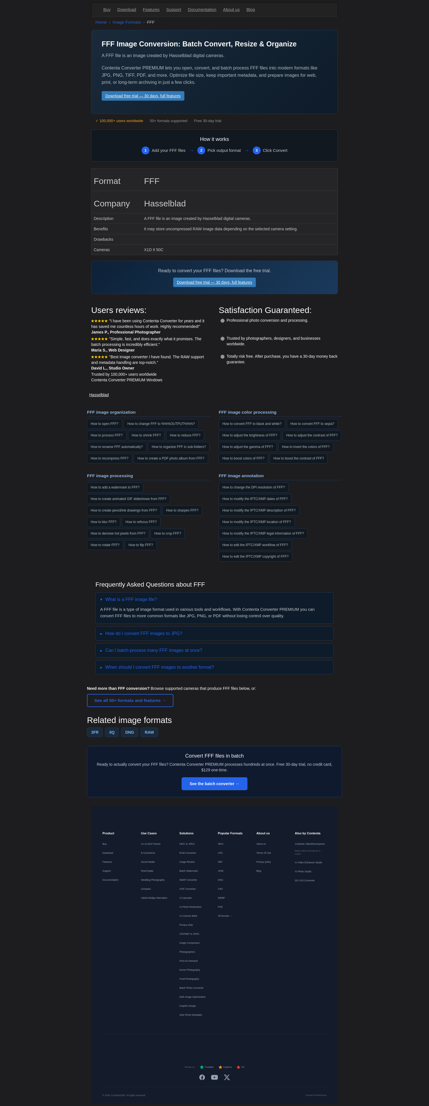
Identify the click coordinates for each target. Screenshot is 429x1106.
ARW (221, 871)
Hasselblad (99, 395)
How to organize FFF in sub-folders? (179, 447)
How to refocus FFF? (141, 522)
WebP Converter (188, 880)
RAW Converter (187, 853)
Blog (250, 9)
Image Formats (127, 22)
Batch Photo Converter (191, 987)
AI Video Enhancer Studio (308, 862)
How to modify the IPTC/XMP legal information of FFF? (263, 533)
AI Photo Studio (303, 871)
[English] (159, 1044)
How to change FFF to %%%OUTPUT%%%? (161, 424)
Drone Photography (189, 969)
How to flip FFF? (140, 545)
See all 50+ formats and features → (130, 700)
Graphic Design (187, 1005)
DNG (129, 732)
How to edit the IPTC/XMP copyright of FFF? (255, 556)
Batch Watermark (188, 871)
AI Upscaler (185, 897)
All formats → (225, 915)
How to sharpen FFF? (182, 510)
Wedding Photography (153, 880)
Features (151, 9)
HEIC (221, 844)
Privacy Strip (186, 924)
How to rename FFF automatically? (117, 447)
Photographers (187, 951)
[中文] (270, 1044)
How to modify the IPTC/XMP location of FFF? (256, 522)
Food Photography (189, 978)
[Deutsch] (169, 1044)
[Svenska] (250, 1044)
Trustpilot (207, 1067)
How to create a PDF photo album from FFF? (170, 458)
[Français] (179, 1044)
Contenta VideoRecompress (310, 844)
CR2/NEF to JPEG (189, 933)
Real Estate (147, 871)
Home (101, 22)
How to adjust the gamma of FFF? (247, 447)
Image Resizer (187, 862)
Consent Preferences (316, 1095)
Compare (146, 888)
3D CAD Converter (305, 880)
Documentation (202, 9)
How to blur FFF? (104, 522)
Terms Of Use (263, 853)
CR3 (220, 888)
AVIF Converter (187, 888)
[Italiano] (209, 1044)
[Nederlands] (189, 1044)
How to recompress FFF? (109, 458)
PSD (220, 906)
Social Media (148, 862)
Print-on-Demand (188, 960)
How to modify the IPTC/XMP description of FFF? (259, 510)
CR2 (220, 853)
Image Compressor (189, 942)
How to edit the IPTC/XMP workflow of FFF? (255, 545)
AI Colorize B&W (188, 915)
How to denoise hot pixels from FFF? (118, 533)
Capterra (225, 1067)
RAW (149, 732)
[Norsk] (240, 1044)
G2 (240, 1067)
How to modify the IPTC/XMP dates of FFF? (255, 499)
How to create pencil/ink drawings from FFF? (124, 510)
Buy (107, 9)
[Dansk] (229, 1044)
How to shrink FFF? (146, 435)
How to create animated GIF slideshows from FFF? (128, 499)
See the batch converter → (215, 783)
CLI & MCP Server (151, 844)
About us (231, 9)
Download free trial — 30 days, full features (143, 96)
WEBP (221, 897)
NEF (220, 862)
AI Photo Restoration (190, 906)
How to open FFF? (104, 424)
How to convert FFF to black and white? (251, 424)
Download (126, 9)
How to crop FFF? (167, 533)
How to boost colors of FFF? (243, 458)
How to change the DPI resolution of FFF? (253, 487)
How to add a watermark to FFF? (115, 487)
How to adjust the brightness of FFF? (249, 435)
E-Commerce (148, 853)
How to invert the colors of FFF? (306, 447)
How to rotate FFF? (105, 545)
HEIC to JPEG (187, 844)
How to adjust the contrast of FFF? (312, 435)
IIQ (112, 732)
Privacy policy (263, 862)
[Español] (199, 1044)
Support (173, 9)
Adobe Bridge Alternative (154, 897)
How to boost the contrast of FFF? (298, 458)
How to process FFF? (107, 435)
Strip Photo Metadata (190, 1014)
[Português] (219, 1044)
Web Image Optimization (192, 996)
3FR (95, 732)
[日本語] (260, 1044)
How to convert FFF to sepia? (312, 424)
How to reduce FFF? (185, 435)
